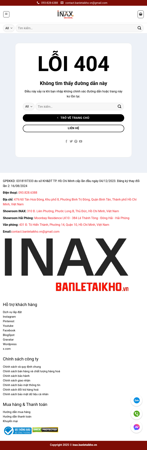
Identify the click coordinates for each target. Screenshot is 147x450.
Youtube (8, 326)
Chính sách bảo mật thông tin (21, 385)
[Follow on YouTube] (80, 141)
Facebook (9, 330)
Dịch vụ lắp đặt (12, 312)
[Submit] (139, 28)
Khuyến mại (10, 421)
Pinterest (8, 321)
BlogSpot (9, 335)
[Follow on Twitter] (71, 141)
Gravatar (8, 339)
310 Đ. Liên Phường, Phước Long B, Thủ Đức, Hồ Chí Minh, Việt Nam (73, 211)
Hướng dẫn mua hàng (16, 412)
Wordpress (10, 344)
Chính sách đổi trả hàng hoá (20, 389)
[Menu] (6, 14)
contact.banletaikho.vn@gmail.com (35, 231)
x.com (7, 348)
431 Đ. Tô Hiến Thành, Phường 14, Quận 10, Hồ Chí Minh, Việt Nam (64, 225)
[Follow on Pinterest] (75, 141)
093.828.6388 (27, 192)
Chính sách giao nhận (16, 380)
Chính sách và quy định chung (22, 366)
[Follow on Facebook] (66, 141)
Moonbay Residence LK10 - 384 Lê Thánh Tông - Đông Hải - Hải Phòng (81, 218)
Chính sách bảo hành (16, 376)
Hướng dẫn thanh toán (17, 416)
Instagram (9, 316)
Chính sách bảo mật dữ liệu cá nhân (25, 394)
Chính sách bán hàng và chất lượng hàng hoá (31, 371)
